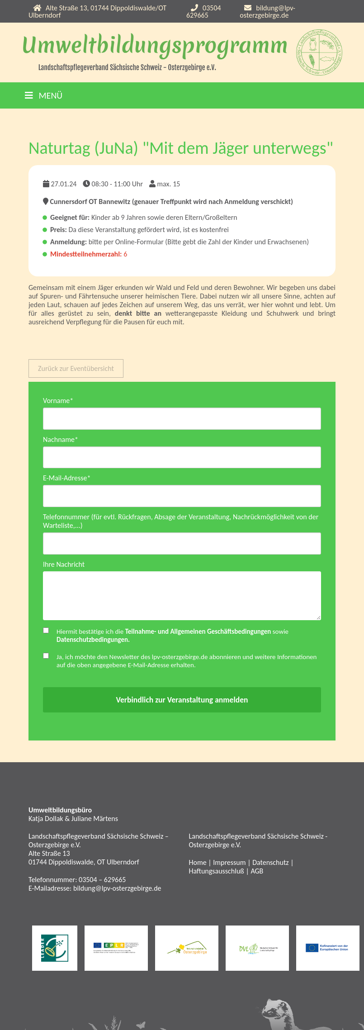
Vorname (58, 400)
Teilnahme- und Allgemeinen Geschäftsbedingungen (198, 634)
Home (198, 864)
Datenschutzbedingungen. (93, 642)
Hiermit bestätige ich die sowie (172, 638)
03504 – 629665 (102, 882)
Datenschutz (270, 864)
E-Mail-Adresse (67, 479)
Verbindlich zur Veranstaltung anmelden (182, 702)
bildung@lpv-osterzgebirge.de (267, 11)
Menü (43, 95)
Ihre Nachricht (64, 566)
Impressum (229, 864)
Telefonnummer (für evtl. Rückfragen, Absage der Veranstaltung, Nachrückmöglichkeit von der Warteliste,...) (180, 523)
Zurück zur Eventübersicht (76, 368)
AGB (257, 873)
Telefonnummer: (53, 882)
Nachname (60, 440)
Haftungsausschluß (216, 873)
